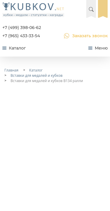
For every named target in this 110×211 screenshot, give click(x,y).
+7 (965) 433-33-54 (21, 35)
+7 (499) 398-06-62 (21, 27)
